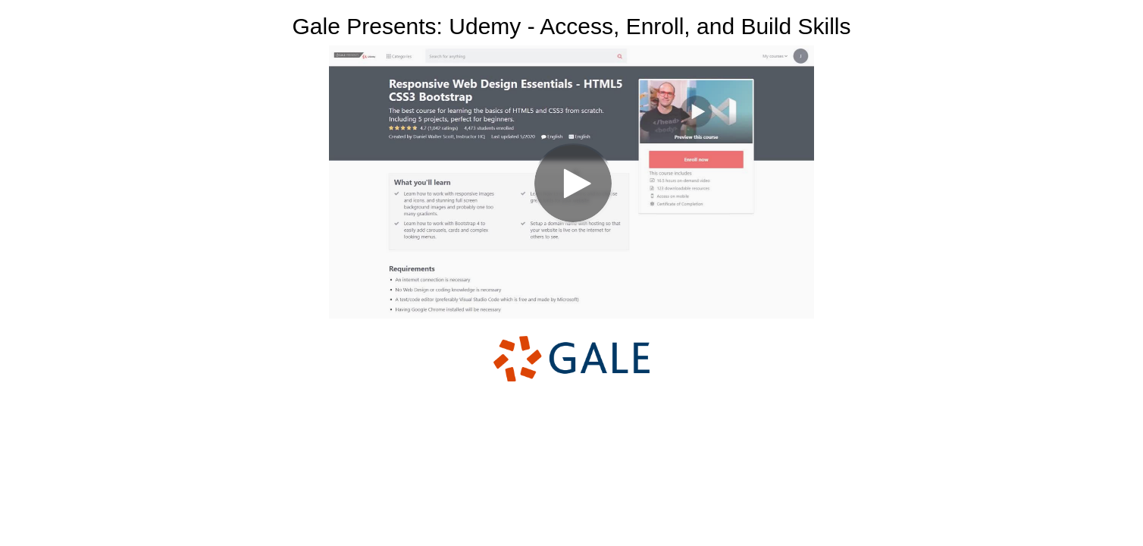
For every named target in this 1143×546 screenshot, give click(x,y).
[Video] (571, 182)
